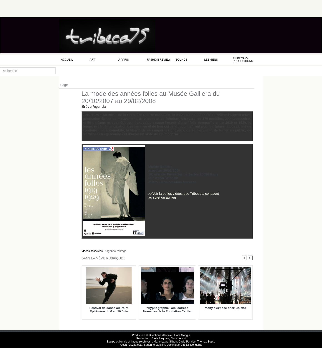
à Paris (123, 59)
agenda (110, 251)
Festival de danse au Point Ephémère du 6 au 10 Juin (108, 309)
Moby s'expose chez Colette (225, 308)
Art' (93, 59)
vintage (121, 251)
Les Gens (211, 59)
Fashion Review (158, 59)
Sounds (181, 59)
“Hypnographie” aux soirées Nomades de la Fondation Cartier (167, 309)
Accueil (67, 59)
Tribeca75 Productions (243, 60)
